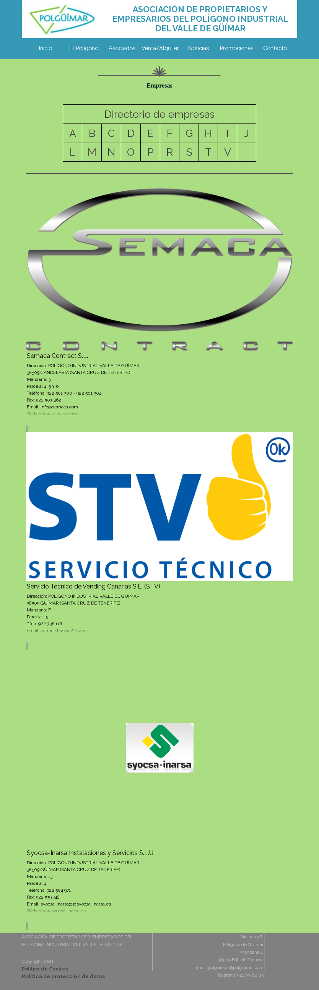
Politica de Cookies (45, 969)
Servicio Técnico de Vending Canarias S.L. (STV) (93, 586)
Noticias (198, 48)
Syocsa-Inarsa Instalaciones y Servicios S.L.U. (91, 853)
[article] (159, 305)
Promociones (236, 48)
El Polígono (83, 48)
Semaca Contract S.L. (57, 355)
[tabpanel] (200, 19)
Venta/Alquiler (160, 48)
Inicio (45, 48)
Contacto (275, 48)
